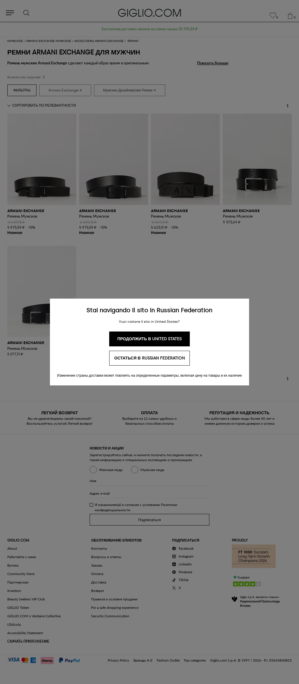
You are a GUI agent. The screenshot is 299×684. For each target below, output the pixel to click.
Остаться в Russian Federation (149, 358)
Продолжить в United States (149, 338)
